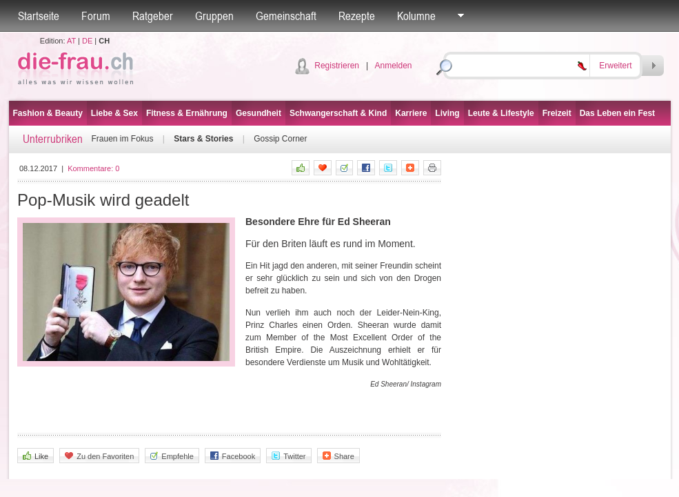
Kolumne (416, 16)
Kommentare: (93, 168)
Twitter (288, 455)
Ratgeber (152, 16)
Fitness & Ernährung (186, 113)
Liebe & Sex (114, 113)
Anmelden (393, 65)
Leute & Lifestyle (501, 113)
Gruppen (214, 16)
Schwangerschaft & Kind (338, 113)
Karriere (411, 113)
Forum (95, 16)
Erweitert (615, 65)
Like (35, 455)
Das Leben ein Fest (617, 113)
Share (338, 455)
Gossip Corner (280, 139)
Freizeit (557, 113)
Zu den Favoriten (99, 455)
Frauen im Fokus (123, 139)
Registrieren (336, 65)
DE (87, 41)
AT (71, 41)
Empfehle (171, 455)
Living (447, 113)
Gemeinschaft (286, 16)
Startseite (38, 16)
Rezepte (356, 16)
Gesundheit (258, 113)
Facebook (232, 455)
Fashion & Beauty (48, 113)
